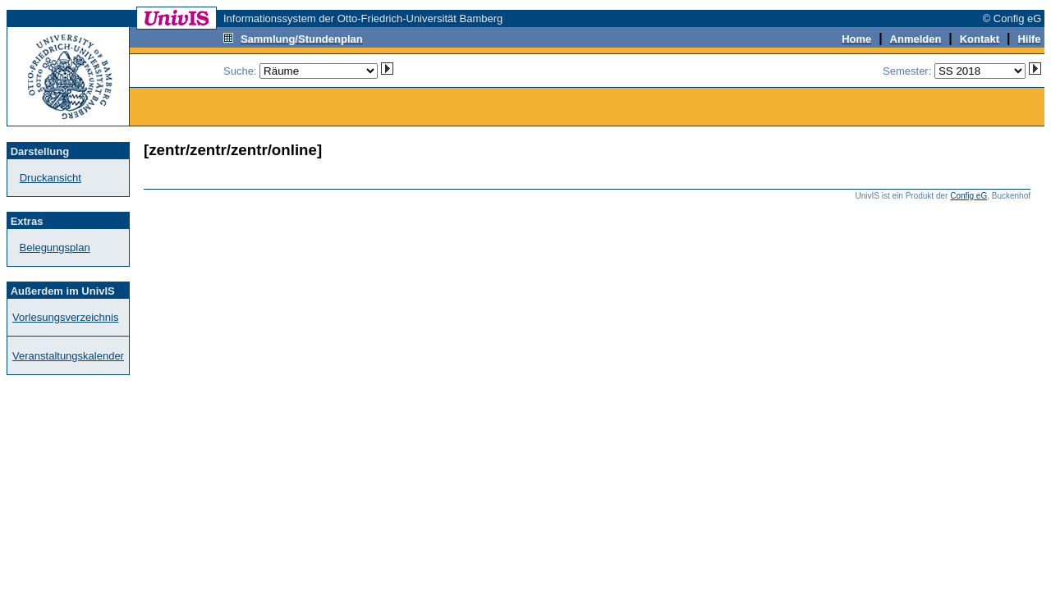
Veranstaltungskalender (68, 356)
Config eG (968, 195)
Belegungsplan (55, 247)
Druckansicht (50, 178)
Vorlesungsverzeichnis (65, 317)
